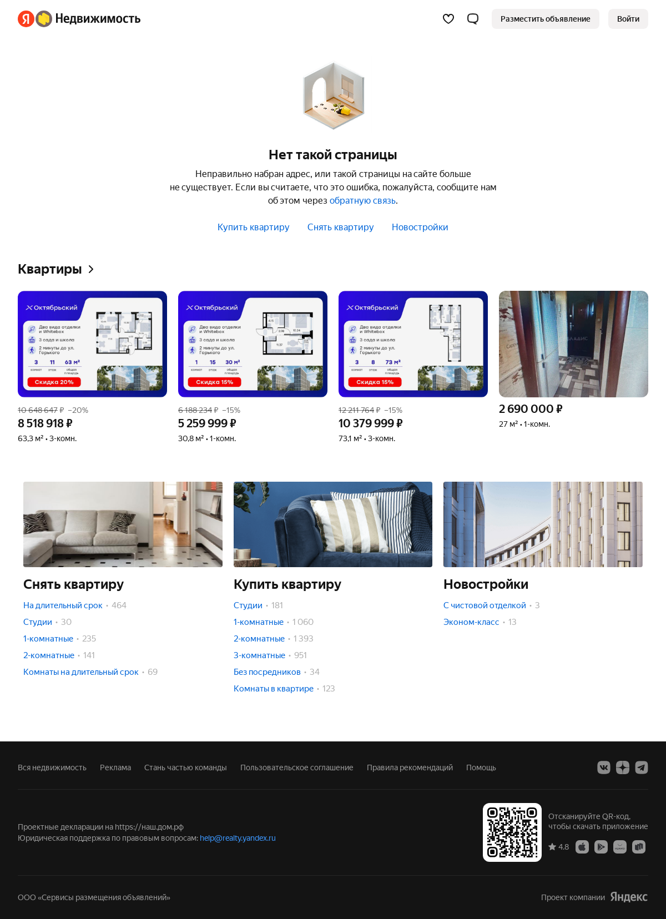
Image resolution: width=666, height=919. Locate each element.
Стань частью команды (185, 767)
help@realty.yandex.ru (238, 838)
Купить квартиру (254, 227)
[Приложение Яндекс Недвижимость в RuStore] (638, 846)
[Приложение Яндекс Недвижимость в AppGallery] (620, 846)
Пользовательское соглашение (297, 767)
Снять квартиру (340, 227)
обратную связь (363, 200)
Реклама (115, 767)
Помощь (481, 767)
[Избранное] (448, 19)
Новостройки (420, 227)
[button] (473, 19)
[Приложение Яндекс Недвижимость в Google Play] (601, 846)
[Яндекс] (26, 19)
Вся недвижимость (52, 767)
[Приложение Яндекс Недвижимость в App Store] (582, 846)
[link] (628, 19)
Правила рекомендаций (410, 767)
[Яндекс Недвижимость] (88, 19)
